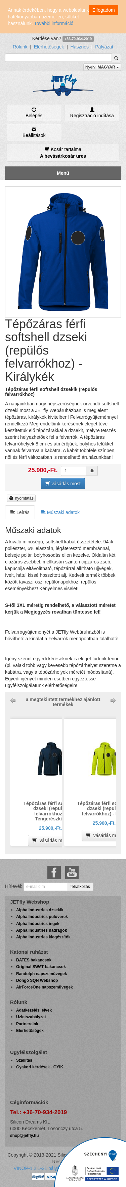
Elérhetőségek (49, 46)
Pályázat (104, 46)
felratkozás (80, 886)
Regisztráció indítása (92, 112)
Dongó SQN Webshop (37, 980)
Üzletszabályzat (31, 1017)
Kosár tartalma (63, 152)
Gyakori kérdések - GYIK (39, 1067)
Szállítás (24, 1060)
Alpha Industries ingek (37, 923)
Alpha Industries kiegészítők (43, 937)
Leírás (20, 512)
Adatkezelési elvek (34, 1010)
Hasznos (80, 46)
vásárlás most (62, 483)
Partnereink (27, 1024)
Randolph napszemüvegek (41, 973)
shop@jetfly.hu (24, 1135)
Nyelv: (102, 67)
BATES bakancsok (33, 960)
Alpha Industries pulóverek (42, 916)
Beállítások (34, 132)
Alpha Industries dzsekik (40, 910)
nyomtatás (21, 498)
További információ (54, 23)
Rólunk (20, 46)
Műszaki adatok (60, 512)
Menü (63, 173)
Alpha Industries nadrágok (41, 930)
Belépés (34, 112)
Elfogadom (103, 10)
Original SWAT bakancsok (41, 966)
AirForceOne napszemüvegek (44, 987)
